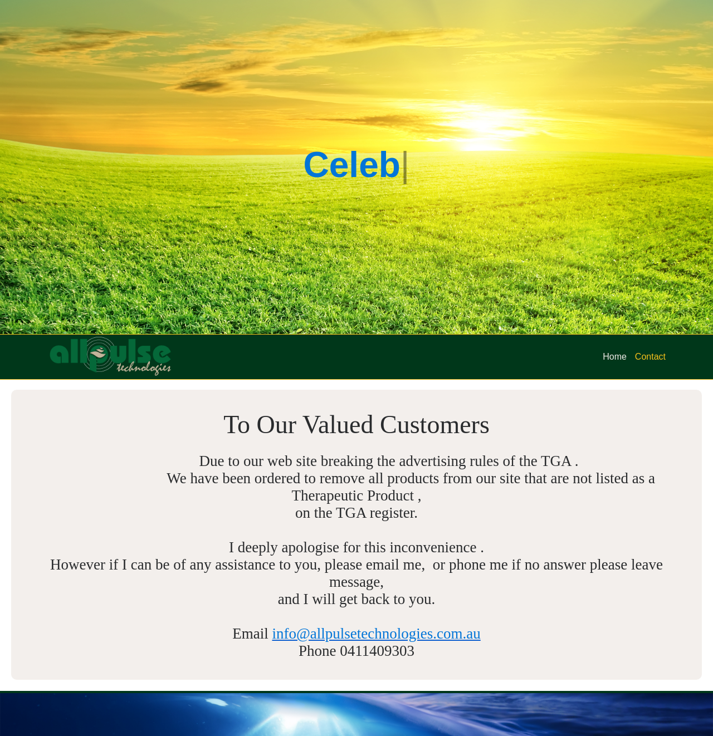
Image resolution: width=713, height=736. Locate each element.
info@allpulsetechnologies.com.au (376, 633)
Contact (650, 356)
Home (615, 356)
